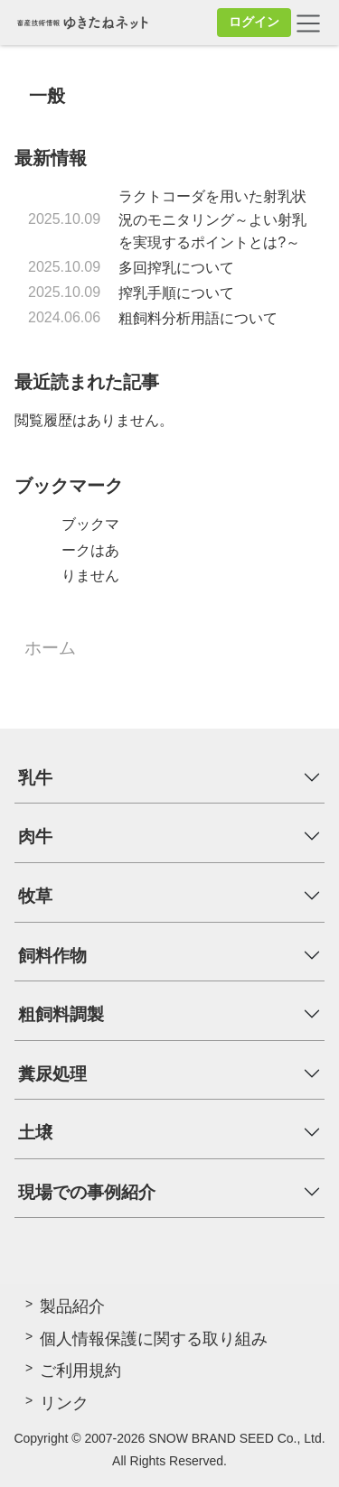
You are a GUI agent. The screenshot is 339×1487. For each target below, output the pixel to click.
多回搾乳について (176, 267)
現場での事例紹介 (86, 1192)
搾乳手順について (176, 293)
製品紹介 (72, 1306)
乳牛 (35, 777)
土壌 (35, 1132)
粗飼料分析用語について (198, 318)
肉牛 (35, 836)
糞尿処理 (52, 1073)
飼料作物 (52, 955)
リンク (64, 1403)
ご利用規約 (80, 1371)
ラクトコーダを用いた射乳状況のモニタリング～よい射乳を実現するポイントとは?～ (212, 219)
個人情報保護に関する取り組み (154, 1339)
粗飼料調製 (61, 1014)
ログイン (254, 21)
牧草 (35, 896)
